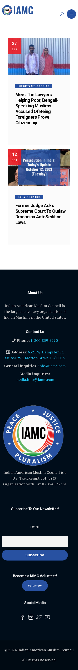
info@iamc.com (52, 365)
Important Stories (34, 86)
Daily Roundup (29, 197)
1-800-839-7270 (44, 340)
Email (35, 527)
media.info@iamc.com (34, 379)
